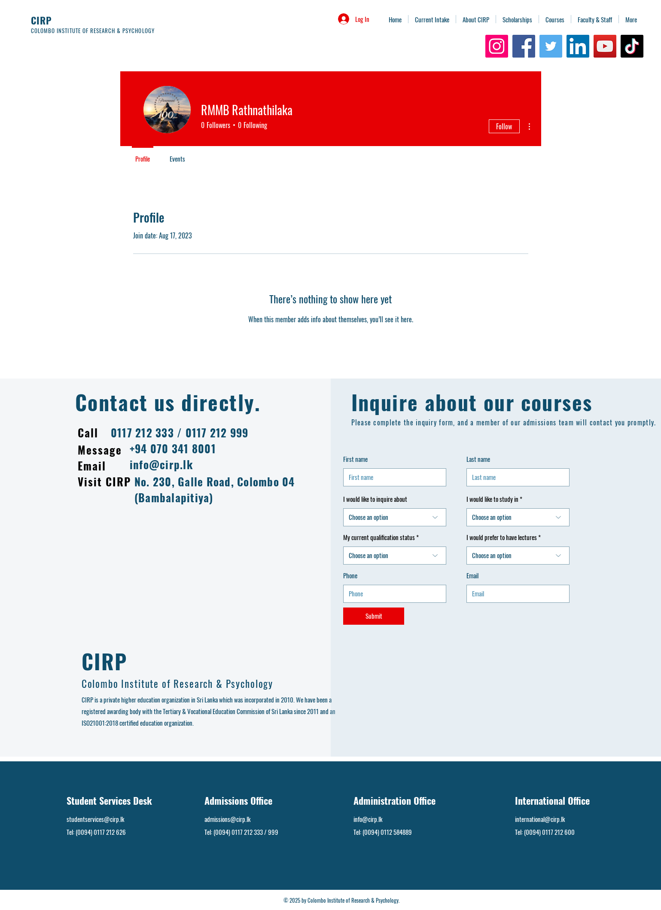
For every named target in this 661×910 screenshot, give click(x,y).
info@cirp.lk (161, 464)
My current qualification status (379, 537)
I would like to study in (492, 499)
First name (355, 459)
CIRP (41, 20)
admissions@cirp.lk (227, 819)
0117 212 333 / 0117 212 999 (180, 432)
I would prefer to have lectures (502, 537)
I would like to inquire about (375, 499)
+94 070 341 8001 (173, 448)
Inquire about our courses (472, 402)
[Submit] (373, 616)
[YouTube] (605, 46)
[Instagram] (496, 46)
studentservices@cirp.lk (95, 819)
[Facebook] (523, 46)
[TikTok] (632, 46)
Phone (350, 575)
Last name (478, 459)
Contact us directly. (168, 402)
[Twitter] (550, 46)
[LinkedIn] (578, 46)
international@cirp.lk (540, 819)
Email (472, 575)
